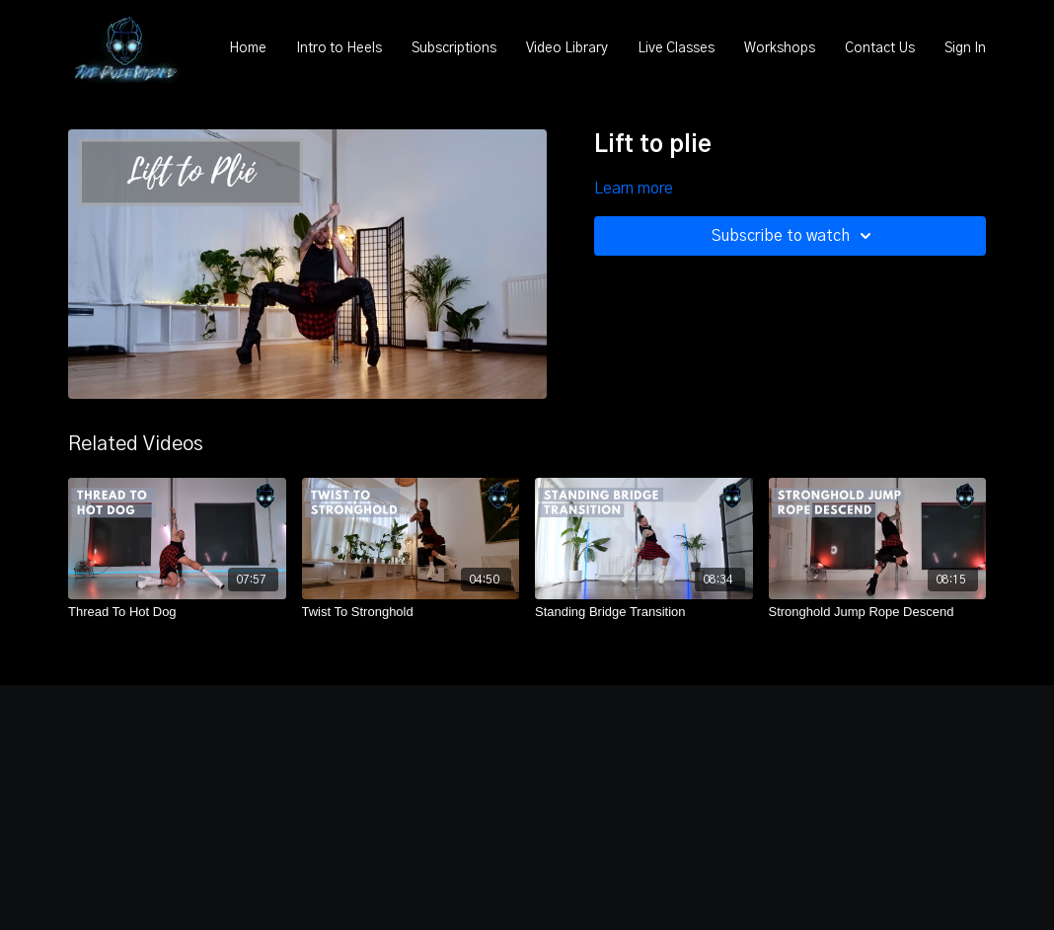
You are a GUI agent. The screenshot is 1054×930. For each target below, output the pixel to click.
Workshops (779, 48)
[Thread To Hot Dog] (177, 612)
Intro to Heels (339, 48)
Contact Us (880, 48)
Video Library (567, 48)
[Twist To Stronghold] (411, 612)
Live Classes (676, 48)
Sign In (965, 48)
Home (247, 48)
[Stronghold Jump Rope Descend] (878, 612)
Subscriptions (454, 48)
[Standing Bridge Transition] (644, 612)
